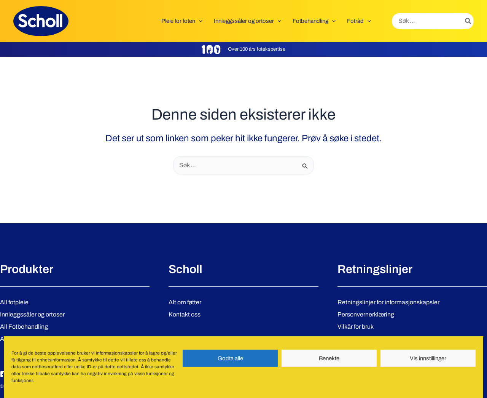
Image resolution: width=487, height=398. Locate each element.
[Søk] (468, 21)
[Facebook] (3, 374)
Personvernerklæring (365, 314)
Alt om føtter (185, 302)
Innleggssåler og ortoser (32, 314)
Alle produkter (19, 339)
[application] (198, 21)
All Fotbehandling (24, 326)
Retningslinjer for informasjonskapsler (388, 302)
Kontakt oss (185, 314)
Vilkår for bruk (355, 326)
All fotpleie (14, 302)
